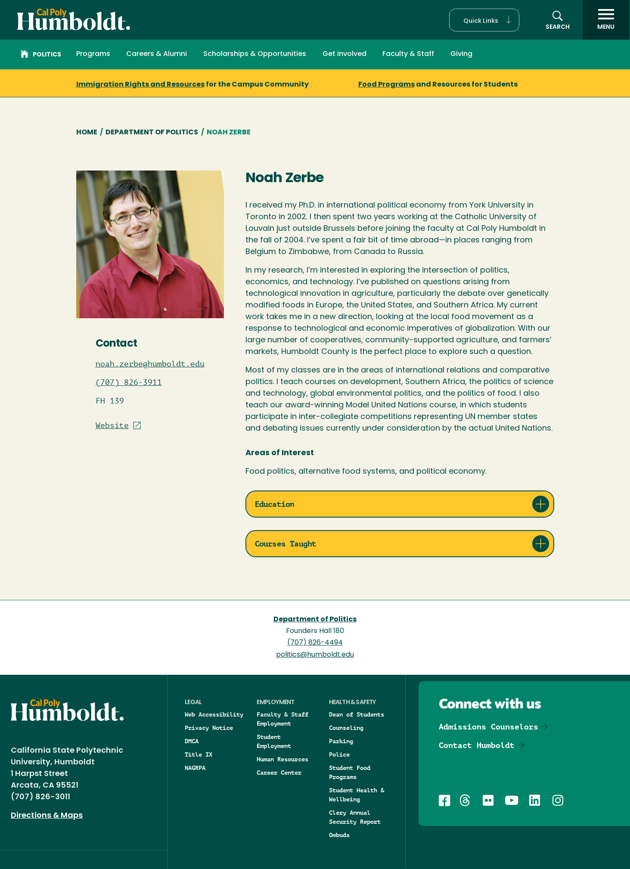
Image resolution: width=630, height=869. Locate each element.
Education (275, 504)
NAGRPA (195, 767)
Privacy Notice (209, 727)
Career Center (279, 772)
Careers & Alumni (156, 54)
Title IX (198, 754)
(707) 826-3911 (129, 382)
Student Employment (274, 741)
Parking (341, 741)
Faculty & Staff (408, 54)
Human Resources (282, 759)
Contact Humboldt (477, 745)
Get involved (344, 54)
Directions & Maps (47, 816)
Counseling (346, 727)
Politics (41, 55)
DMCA (192, 741)
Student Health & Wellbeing (356, 795)
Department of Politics (152, 132)
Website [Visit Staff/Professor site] (112, 425)
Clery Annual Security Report (355, 817)
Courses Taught (286, 543)
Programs (93, 54)
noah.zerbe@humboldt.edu (150, 364)
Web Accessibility (214, 714)
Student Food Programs (349, 772)
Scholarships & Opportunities (254, 54)
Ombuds (339, 835)
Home (86, 132)
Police (339, 754)
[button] (484, 20)
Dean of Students (356, 714)
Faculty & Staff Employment (282, 719)
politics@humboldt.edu (315, 655)
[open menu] (606, 20)
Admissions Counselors (488, 726)
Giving (461, 54)
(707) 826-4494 (315, 642)
